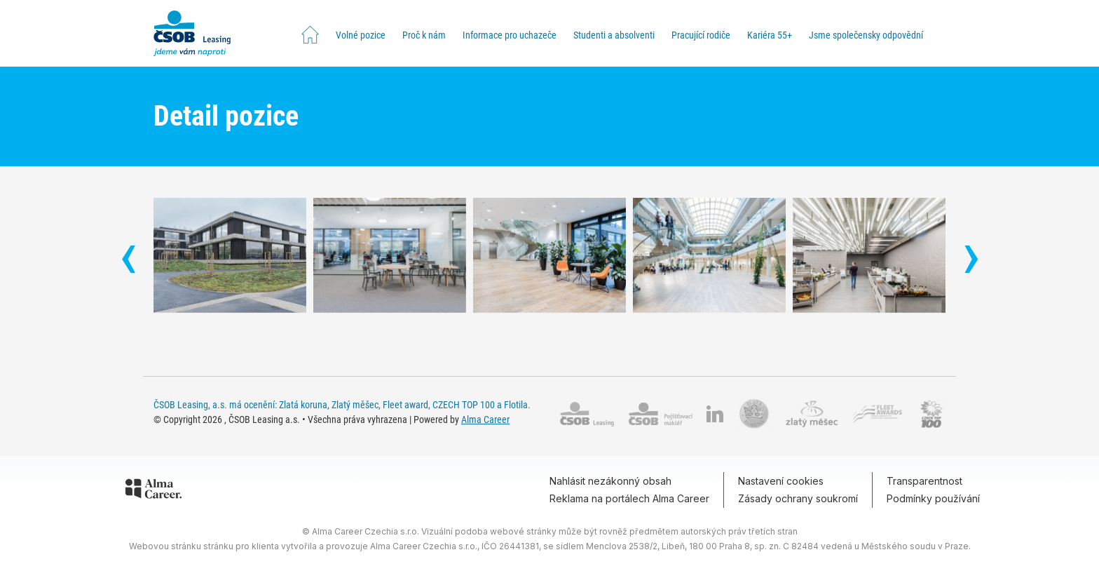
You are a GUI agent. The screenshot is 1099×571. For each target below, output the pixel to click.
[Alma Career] (153, 491)
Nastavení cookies (781, 481)
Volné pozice (360, 35)
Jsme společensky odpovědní (866, 35)
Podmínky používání (933, 498)
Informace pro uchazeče (510, 35)
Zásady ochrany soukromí (798, 498)
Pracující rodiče (700, 35)
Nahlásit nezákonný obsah (610, 481)
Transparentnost (924, 481)
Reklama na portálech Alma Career (629, 498)
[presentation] (127, 260)
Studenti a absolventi (614, 35)
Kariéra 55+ (769, 35)
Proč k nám (424, 35)
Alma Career (485, 419)
